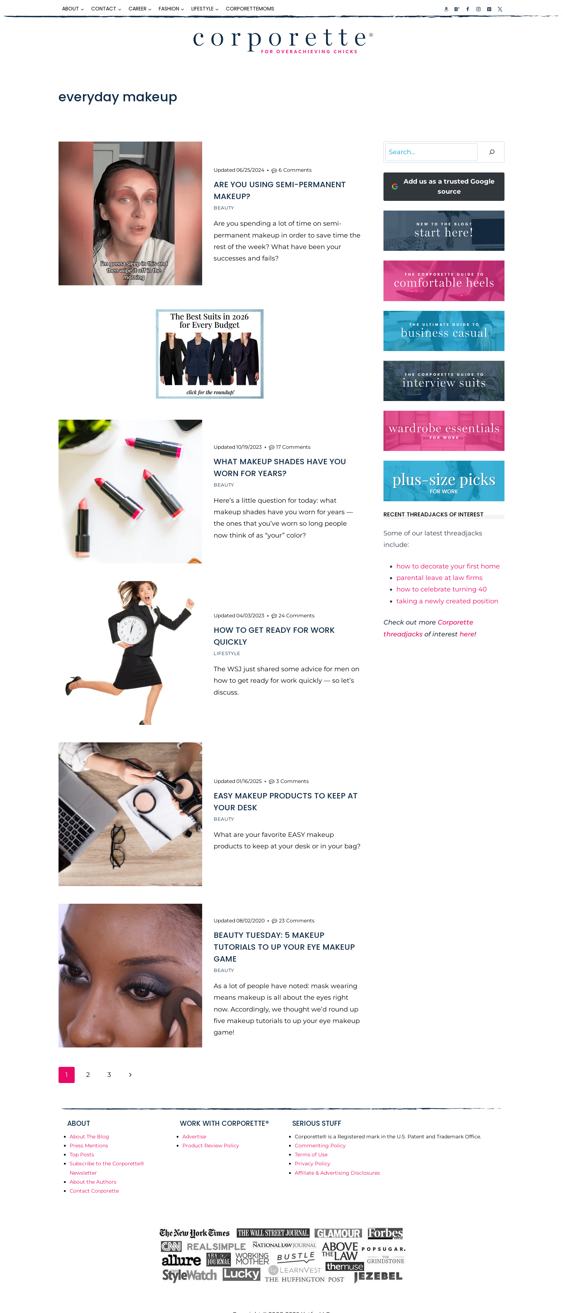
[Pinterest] (489, 9)
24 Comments (297, 607)
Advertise (194, 1120)
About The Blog (89, 1120)
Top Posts (82, 1138)
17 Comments (293, 442)
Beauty (224, 206)
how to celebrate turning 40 (441, 589)
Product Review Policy (210, 1129)
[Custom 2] (456, 9)
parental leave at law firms (439, 578)
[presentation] (130, 213)
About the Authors (93, 1165)
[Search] (492, 152)
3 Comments (292, 770)
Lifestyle (227, 645)
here (467, 634)
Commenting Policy (320, 1129)
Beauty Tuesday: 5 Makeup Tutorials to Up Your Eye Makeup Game (284, 932)
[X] (499, 9)
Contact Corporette (94, 1174)
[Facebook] (467, 9)
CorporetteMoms (250, 8)
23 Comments (297, 906)
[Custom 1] (446, 9)
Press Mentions (89, 1129)
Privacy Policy (312, 1147)
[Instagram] (478, 9)
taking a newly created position (447, 601)
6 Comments (295, 168)
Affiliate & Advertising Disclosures (337, 1156)
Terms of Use (311, 1138)
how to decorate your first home (448, 566)
